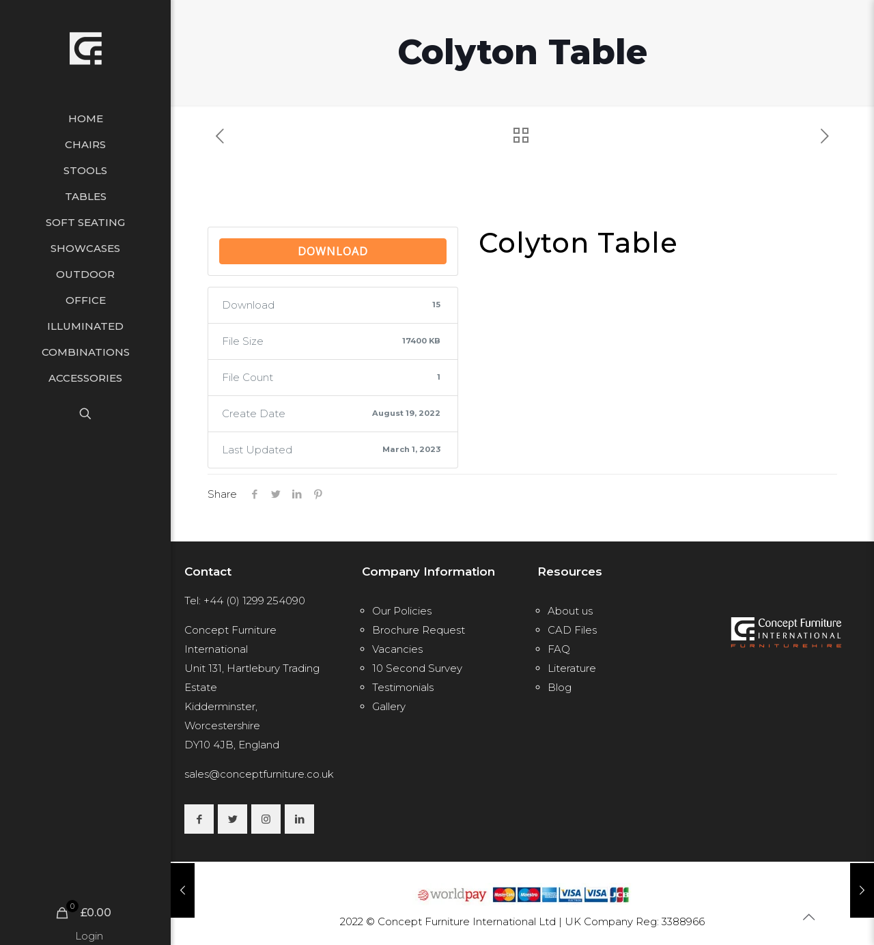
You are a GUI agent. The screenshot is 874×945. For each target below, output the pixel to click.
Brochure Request (418, 629)
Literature (572, 668)
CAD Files (572, 629)
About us (570, 610)
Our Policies (402, 610)
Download (333, 251)
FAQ (559, 649)
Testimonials (403, 687)
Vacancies (397, 649)
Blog (560, 687)
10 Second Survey (417, 668)
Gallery (389, 706)
